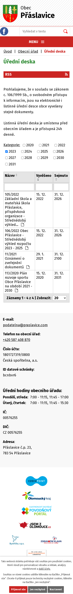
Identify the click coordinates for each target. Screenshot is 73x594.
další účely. (45, 568)
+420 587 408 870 (16, 340)
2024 (28, 151)
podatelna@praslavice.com (25, 325)
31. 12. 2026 (59, 196)
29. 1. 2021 (40, 256)
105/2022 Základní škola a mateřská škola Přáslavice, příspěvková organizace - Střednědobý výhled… (18, 209)
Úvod (8, 51)
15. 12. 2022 (41, 196)
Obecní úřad (28, 51)
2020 (30, 145)
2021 (45, 145)
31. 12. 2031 (59, 275)
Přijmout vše (18, 589)
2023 (12, 151)
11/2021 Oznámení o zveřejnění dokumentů (17, 260)
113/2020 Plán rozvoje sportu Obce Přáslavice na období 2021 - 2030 (18, 282)
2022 (61, 145)
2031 (12, 164)
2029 (44, 158)
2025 (44, 151)
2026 (60, 151)
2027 (12, 158)
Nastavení (56, 589)
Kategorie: (12, 145)
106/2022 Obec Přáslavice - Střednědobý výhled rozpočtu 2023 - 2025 (18, 239)
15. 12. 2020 (41, 275)
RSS (36, 74)
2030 (60, 158)
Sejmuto (61, 175)
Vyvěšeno (43, 175)
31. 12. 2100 (59, 256)
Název (10, 175)
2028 (28, 158)
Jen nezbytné (37, 589)
